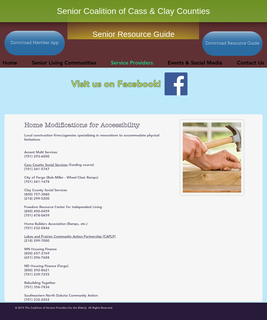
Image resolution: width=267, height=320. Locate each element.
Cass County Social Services (46, 165)
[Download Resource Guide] (232, 43)
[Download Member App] (34, 43)
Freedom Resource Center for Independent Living (63, 207)
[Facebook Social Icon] (176, 83)
